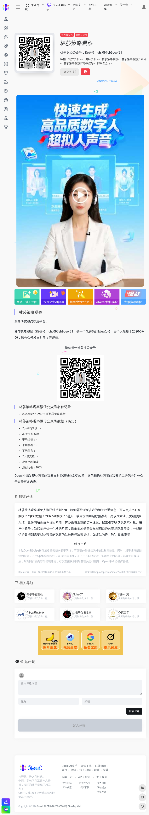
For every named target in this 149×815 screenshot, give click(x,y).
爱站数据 (36, 516)
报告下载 (84, 787)
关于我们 (124, 6)
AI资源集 (108, 6)
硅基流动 (100, 765)
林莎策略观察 (110, 59)
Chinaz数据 (55, 516)
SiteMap (72, 806)
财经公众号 (81, 35)
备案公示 (67, 777)
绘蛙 (105, 769)
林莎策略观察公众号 (134, 59)
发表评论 (134, 711)
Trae (73, 769)
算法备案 (67, 787)
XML (79, 806)
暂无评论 (28, 661)
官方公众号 (67, 35)
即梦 (97, 769)
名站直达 (77, 6)
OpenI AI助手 (69, 765)
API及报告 (84, 777)
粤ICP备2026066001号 (55, 806)
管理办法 (67, 782)
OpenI (40, 806)
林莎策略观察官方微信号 (79, 63)
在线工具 (93, 6)
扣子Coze (85, 769)
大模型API (84, 782)
